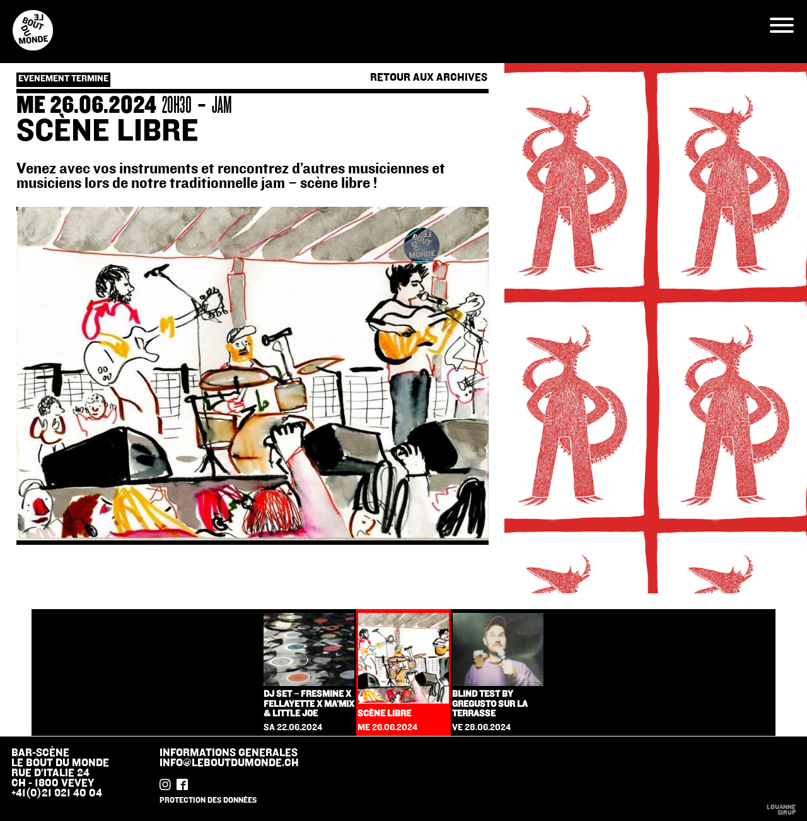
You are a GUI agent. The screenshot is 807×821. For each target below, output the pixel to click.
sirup (786, 813)
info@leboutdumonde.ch (229, 763)
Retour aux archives (428, 78)
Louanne (781, 807)
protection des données (208, 800)
